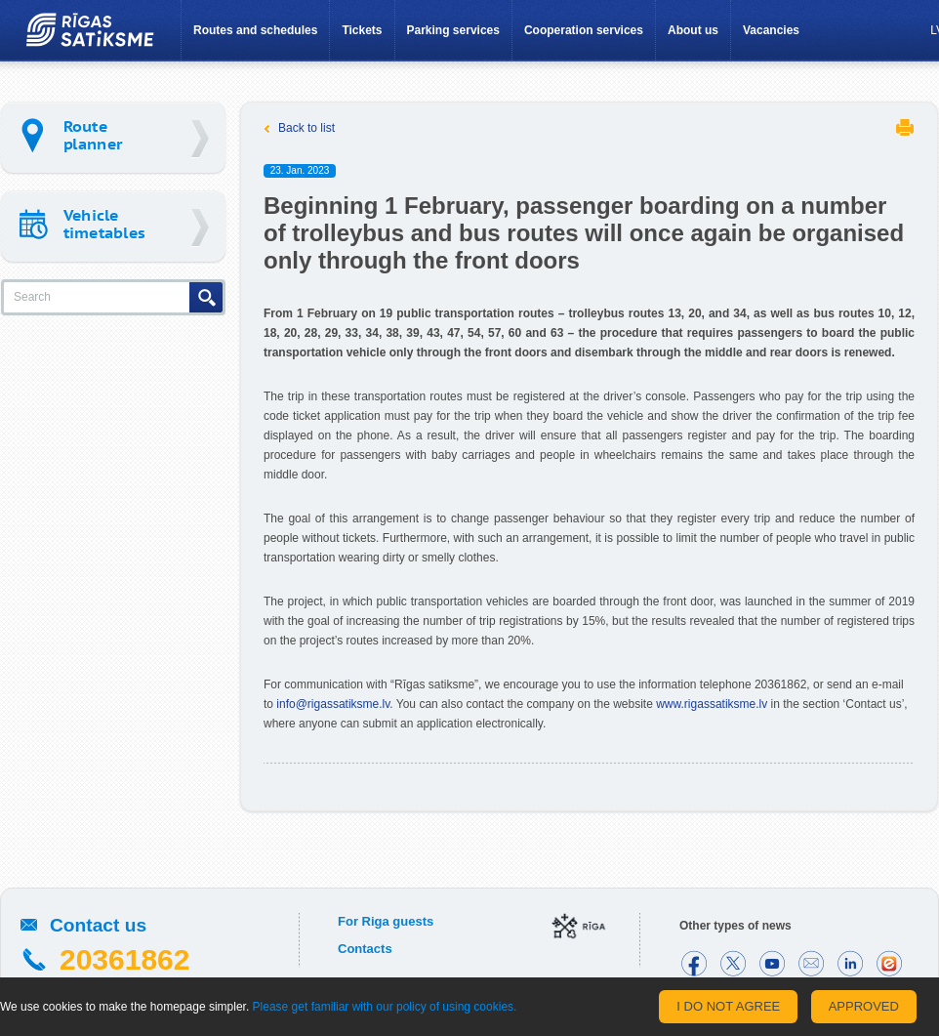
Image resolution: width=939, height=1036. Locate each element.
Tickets (362, 30)
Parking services (453, 30)
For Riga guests (385, 921)
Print (905, 127)
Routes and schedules (255, 30)
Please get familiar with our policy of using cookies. (385, 1007)
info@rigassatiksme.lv (332, 704)
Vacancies (771, 30)
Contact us (98, 925)
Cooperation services (583, 30)
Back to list (306, 128)
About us (693, 30)
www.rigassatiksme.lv (711, 704)
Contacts (365, 948)
